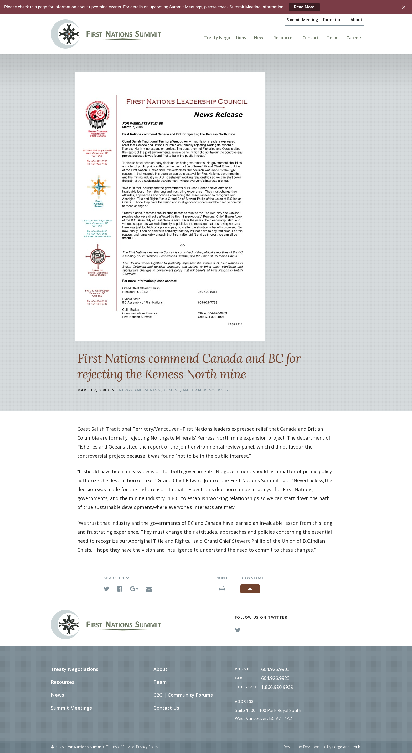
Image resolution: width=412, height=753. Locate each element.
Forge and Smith (346, 746)
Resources (284, 37)
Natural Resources (205, 390)
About (356, 19)
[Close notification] (403, 7)
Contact (310, 37)
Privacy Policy (147, 746)
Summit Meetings (71, 708)
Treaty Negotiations (225, 37)
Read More (304, 6)
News (259, 37)
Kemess (171, 390)
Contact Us (166, 708)
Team (332, 37)
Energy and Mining (138, 390)
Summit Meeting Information (314, 19)
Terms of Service (120, 746)
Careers (354, 37)
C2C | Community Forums (183, 695)
